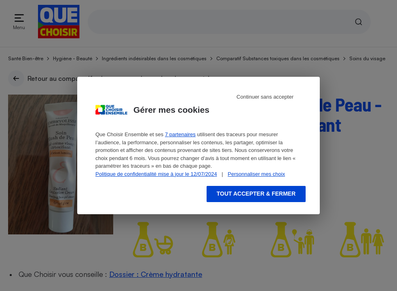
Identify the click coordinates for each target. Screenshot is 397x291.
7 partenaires (180, 134)
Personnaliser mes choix (256, 174)
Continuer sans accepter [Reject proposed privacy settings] (265, 97)
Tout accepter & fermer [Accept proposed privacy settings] (256, 193)
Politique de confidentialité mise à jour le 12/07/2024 (156, 174)
